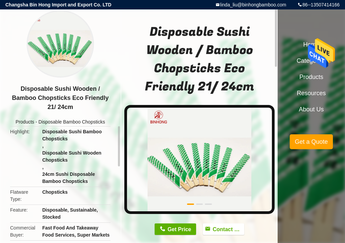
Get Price (179, 229)
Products (24, 122)
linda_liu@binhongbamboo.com (253, 4)
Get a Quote (311, 141)
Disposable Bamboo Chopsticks (71, 122)
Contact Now (228, 229)
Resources (311, 93)
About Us (311, 109)
